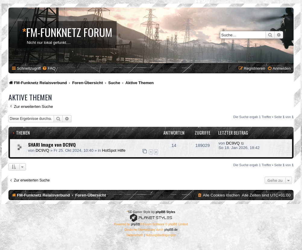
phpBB (135, 224)
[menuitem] (48, 68)
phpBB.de (171, 229)
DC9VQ (42, 150)
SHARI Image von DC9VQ (52, 144)
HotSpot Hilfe (114, 150)
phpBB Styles (165, 212)
